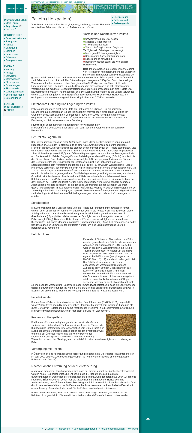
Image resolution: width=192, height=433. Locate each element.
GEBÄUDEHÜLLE (13, 35)
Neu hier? (10, 29)
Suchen (48, 428)
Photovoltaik (11, 88)
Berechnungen (12, 98)
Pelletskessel (120, 20)
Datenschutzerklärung (84, 428)
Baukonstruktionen (15, 38)
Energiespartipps (14, 94)
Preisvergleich (120, 23)
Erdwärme (10, 75)
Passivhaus (11, 54)
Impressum (63, 428)
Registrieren (11, 26)
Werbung (132, 428)
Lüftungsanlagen (14, 91)
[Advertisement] (56, 53)
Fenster (9, 44)
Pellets (8, 72)
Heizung (9, 69)
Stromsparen (12, 82)
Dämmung (10, 47)
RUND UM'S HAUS (13, 107)
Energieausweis (13, 60)
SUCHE (9, 110)
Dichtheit (9, 51)
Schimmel (10, 57)
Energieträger (120, 17)
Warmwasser (12, 79)
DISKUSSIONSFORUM (15, 19)
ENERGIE (9, 66)
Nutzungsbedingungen (111, 428)
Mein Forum (11, 23)
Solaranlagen (12, 85)
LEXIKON (9, 104)
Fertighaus (10, 41)
